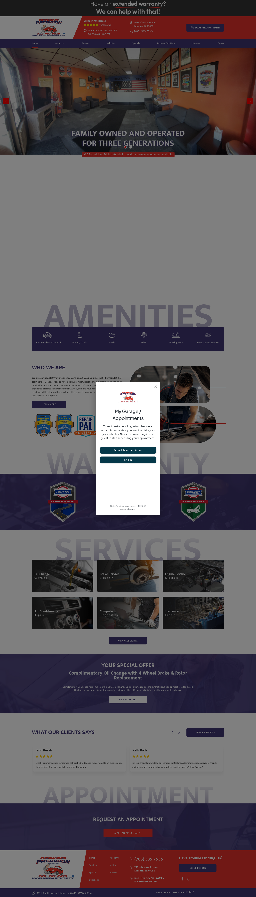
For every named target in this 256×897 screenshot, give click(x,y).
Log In (128, 460)
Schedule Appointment (128, 450)
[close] (155, 386)
